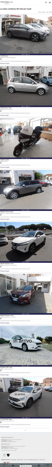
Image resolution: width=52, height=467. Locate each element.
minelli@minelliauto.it (8, 441)
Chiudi (29, 466)
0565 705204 (6, 440)
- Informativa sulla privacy (32, 459)
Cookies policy (42, 459)
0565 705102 (7, 447)
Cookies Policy (23, 466)
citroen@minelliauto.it (9, 448)
